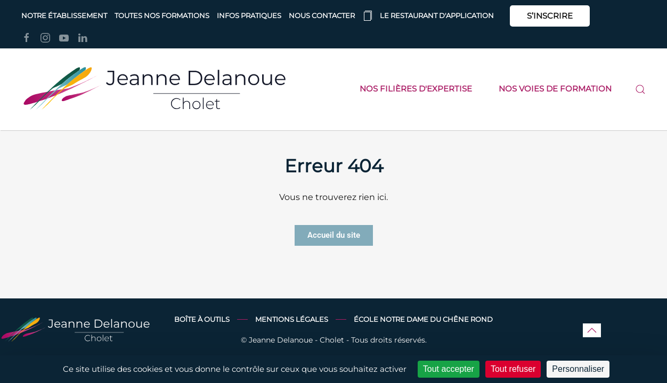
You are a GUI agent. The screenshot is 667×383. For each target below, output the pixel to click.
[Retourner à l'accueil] (154, 89)
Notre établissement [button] (64, 15)
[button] (640, 89)
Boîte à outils (202, 319)
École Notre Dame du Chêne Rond (423, 319)
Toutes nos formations (162, 15)
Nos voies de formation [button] (555, 89)
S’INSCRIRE (550, 16)
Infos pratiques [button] (249, 15)
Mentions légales (291, 319)
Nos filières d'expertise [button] (416, 89)
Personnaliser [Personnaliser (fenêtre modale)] (578, 368)
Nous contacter (322, 15)
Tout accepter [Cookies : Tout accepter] (448, 368)
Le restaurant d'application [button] (428, 16)
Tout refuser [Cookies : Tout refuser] (513, 368)
